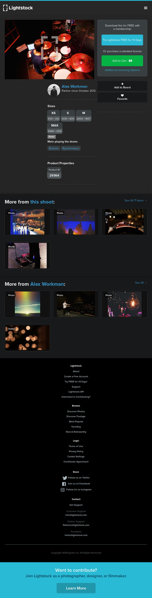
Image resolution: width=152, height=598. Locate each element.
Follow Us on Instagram (78, 489)
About (76, 371)
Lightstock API (76, 391)
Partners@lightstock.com (76, 525)
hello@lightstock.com (76, 535)
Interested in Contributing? (76, 396)
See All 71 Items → (136, 201)
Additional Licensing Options (122, 70)
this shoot (41, 202)
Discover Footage (76, 416)
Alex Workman (74, 86)
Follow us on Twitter (79, 477)
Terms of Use (76, 446)
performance (71, 148)
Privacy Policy (76, 451)
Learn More (76, 588)
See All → (141, 283)
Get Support (76, 505)
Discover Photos (76, 411)
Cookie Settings (76, 456)
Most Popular (76, 421)
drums (54, 148)
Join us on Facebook (79, 483)
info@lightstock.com (76, 515)
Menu (145, 8)
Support (76, 386)
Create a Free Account (76, 376)
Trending (76, 426)
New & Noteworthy (76, 431)
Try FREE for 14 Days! (76, 381)
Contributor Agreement (76, 461)
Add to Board (122, 86)
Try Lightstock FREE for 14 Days (122, 40)
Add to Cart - (122, 61)
